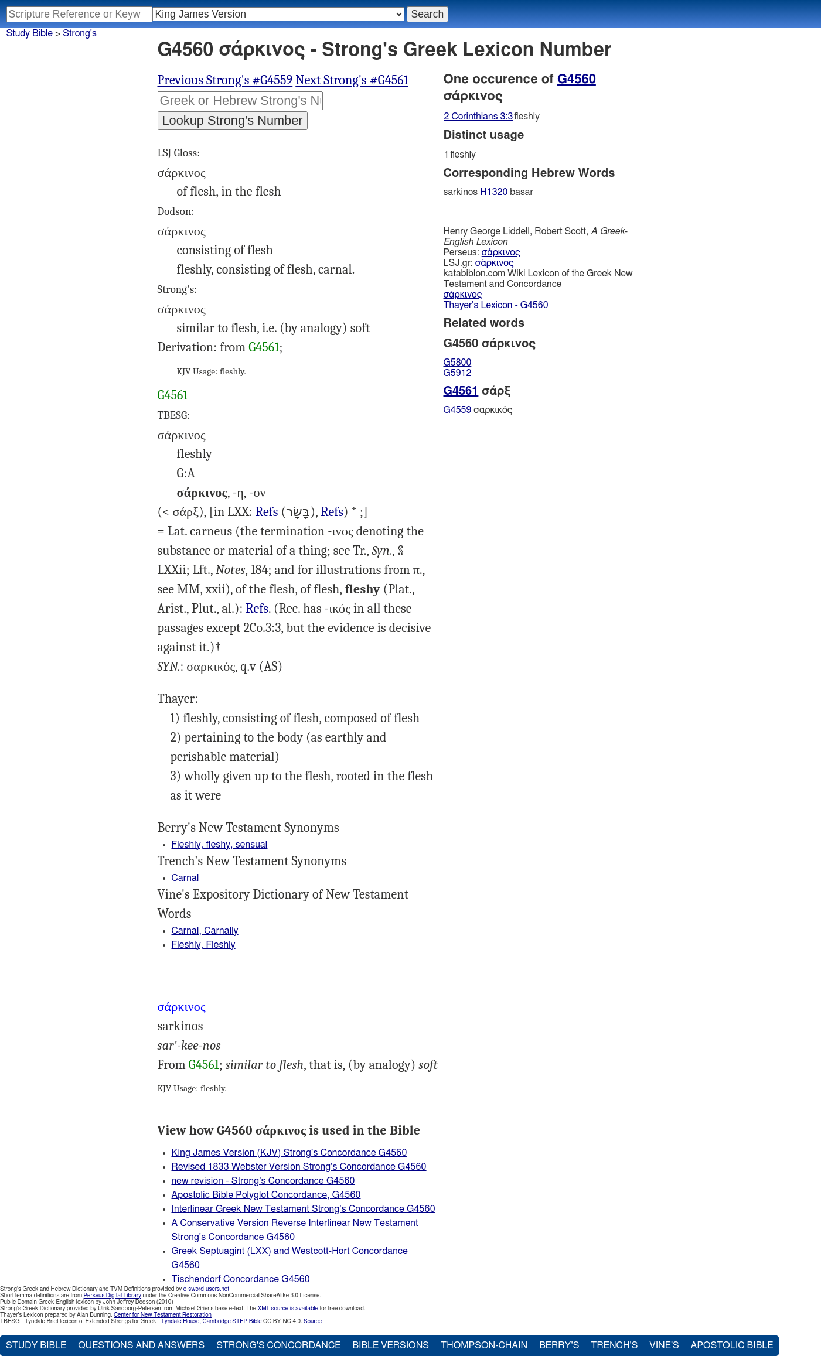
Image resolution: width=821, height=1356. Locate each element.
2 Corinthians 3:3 (478, 116)
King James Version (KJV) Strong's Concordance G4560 (289, 1152)
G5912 (458, 373)
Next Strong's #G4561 (351, 80)
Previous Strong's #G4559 (225, 80)
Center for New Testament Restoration (163, 1315)
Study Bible (29, 33)
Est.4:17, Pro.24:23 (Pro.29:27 (332, 512)
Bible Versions (390, 1345)
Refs (267, 512)
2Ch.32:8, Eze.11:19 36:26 (267, 512)
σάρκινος (501, 252)
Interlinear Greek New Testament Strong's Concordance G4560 (303, 1209)
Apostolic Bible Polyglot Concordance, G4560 (266, 1195)
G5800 (458, 362)
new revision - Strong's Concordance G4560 (263, 1181)
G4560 (576, 79)
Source (313, 1321)
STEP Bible (246, 1321)
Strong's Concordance (278, 1345)
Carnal (185, 878)
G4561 (263, 347)
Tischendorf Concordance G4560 (241, 1279)
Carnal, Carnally (205, 930)
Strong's (80, 33)
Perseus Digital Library (112, 1296)
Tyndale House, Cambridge (196, 1321)
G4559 (458, 410)
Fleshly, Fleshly (204, 944)
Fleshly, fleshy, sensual (220, 844)
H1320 (493, 192)
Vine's (664, 1345)
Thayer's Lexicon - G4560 (496, 305)
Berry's (559, 1345)
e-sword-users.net (206, 1289)
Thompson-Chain (484, 1345)
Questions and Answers (141, 1345)
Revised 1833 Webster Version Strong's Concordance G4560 (299, 1166)
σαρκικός (478, 410)
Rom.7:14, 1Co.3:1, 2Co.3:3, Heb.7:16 (257, 609)
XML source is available (288, 1308)
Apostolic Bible (732, 1345)
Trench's (614, 1345)
